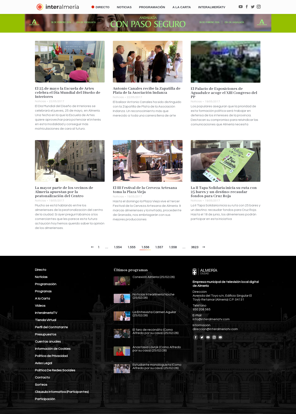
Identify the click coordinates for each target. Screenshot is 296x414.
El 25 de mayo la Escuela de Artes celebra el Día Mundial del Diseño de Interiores (67, 93)
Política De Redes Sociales (55, 370)
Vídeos (40, 305)
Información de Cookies (53, 348)
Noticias (40, 101)
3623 (194, 247)
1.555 (131, 247)
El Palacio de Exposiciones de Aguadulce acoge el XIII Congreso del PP (224, 93)
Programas (43, 291)
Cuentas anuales (48, 341)
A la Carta (42, 298)
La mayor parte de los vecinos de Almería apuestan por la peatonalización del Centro (64, 192)
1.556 (145, 247)
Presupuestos (45, 334)
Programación (45, 284)
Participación (45, 399)
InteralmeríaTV (46, 313)
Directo (40, 269)
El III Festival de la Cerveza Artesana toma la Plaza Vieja (145, 190)
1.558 (173, 247)
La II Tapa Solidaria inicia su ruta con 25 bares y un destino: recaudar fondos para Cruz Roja (224, 192)
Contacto (42, 377)
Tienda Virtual (45, 320)
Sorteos (41, 384)
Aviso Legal (43, 363)
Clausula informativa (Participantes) (62, 391)
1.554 (118, 247)
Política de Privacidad (51, 356)
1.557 (159, 247)
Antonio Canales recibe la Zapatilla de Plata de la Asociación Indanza (146, 91)
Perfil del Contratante (51, 327)
